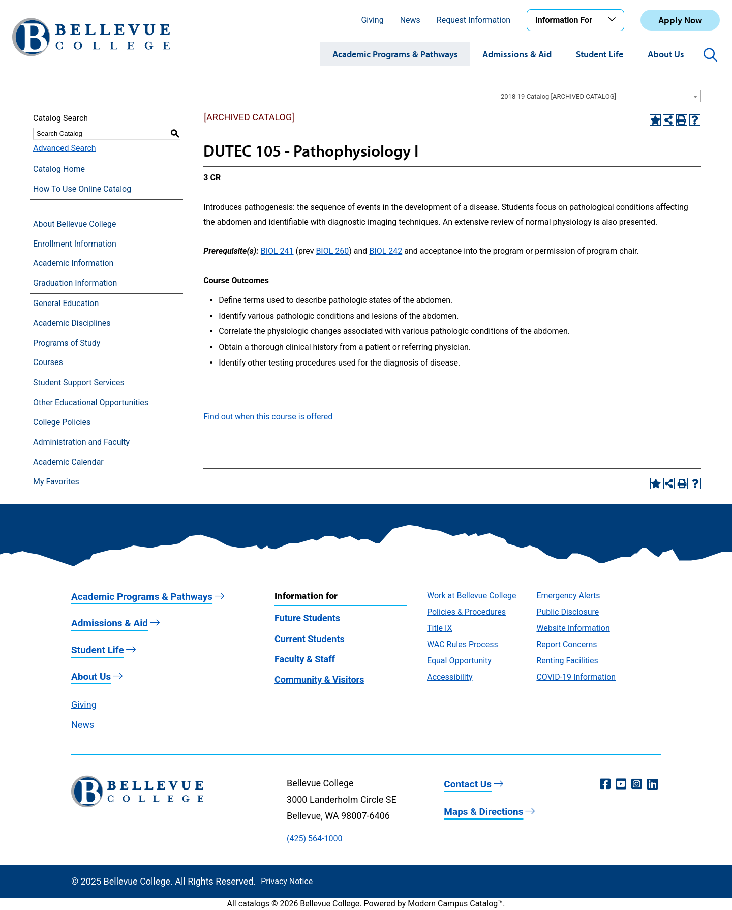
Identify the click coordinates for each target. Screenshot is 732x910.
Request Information (473, 20)
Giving (372, 20)
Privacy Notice (287, 881)
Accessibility (450, 677)
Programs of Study (66, 343)
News (410, 20)
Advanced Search (64, 148)
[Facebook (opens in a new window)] (605, 784)
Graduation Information (75, 283)
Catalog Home (59, 169)
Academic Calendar (68, 462)
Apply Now (680, 20)
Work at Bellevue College (471, 595)
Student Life (599, 54)
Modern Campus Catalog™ (455, 903)
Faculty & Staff (304, 659)
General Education (66, 303)
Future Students (307, 618)
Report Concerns (566, 644)
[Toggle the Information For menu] (613, 20)
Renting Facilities (567, 660)
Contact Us (468, 784)
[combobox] (599, 96)
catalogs (253, 903)
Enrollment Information (74, 244)
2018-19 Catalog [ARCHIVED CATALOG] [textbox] (558, 96)
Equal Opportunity (459, 660)
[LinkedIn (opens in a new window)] (652, 784)
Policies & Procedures (466, 612)
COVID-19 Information (576, 677)
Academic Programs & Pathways (395, 54)
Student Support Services (79, 382)
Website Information (572, 628)
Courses (48, 362)
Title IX (439, 628)
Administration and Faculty (81, 442)
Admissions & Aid (517, 54)
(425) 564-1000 (314, 838)
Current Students (309, 638)
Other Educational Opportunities (90, 402)
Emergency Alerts (568, 595)
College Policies (61, 422)
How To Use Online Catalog (82, 189)
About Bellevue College (74, 224)
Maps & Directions (483, 811)
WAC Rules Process (462, 644)
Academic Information (73, 263)
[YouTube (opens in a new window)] (621, 784)
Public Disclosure (567, 612)
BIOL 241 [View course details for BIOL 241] (277, 251)
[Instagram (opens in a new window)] (636, 784)
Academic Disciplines (72, 323)
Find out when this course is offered (267, 416)
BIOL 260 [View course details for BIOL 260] (332, 251)
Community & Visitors (319, 679)
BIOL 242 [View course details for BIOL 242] (385, 251)
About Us (666, 54)
